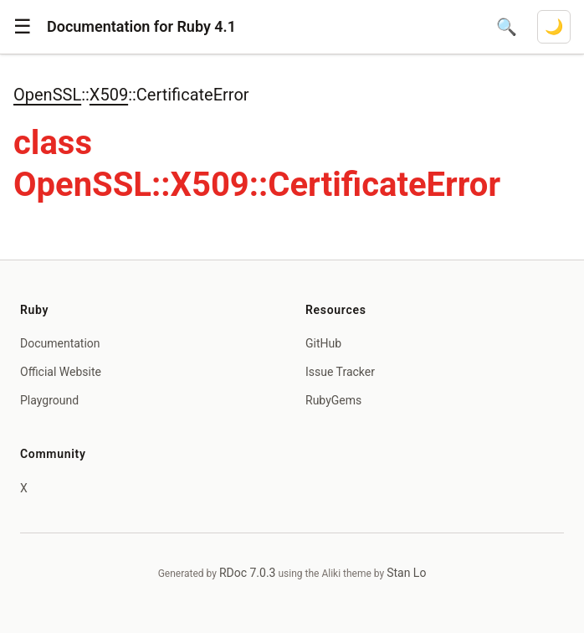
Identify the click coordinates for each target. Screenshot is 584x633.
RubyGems (333, 400)
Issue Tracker (340, 371)
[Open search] (506, 27)
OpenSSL (47, 95)
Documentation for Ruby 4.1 (141, 26)
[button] (22, 27)
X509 (109, 95)
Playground (49, 400)
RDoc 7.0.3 (247, 572)
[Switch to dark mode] (554, 27)
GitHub (323, 343)
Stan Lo (406, 572)
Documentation (60, 343)
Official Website (60, 371)
